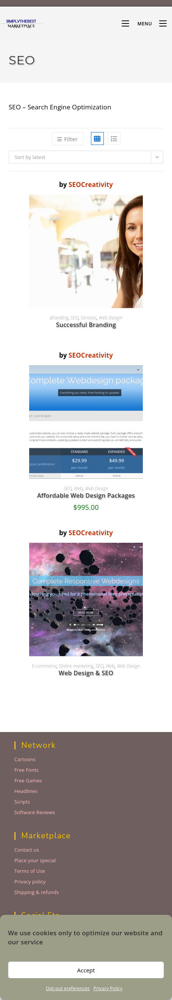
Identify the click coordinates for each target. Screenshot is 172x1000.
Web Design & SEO (86, 673)
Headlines (26, 791)
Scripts (22, 801)
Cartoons (25, 759)
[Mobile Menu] (137, 23)
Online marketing (76, 666)
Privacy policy (30, 881)
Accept (86, 970)
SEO (74, 318)
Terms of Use (29, 871)
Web (78, 488)
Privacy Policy (108, 988)
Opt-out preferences (68, 988)
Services (89, 318)
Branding (59, 318)
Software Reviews (34, 812)
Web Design (110, 318)
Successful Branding (86, 325)
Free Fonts (26, 769)
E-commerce (44, 666)
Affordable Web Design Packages (86, 495)
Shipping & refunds (36, 892)
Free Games (28, 780)
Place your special (35, 860)
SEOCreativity (91, 184)
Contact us (26, 849)
